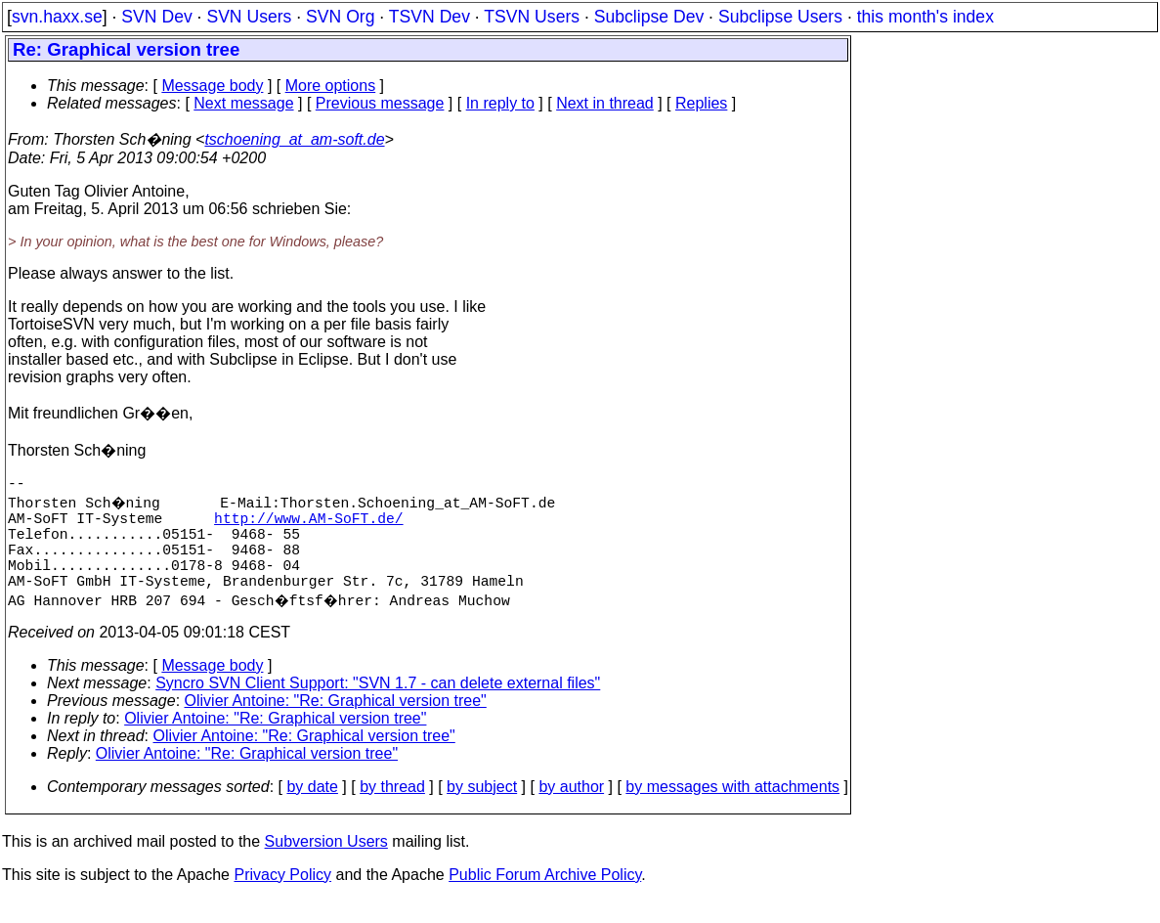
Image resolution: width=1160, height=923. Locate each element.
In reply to (500, 103)
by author (571, 810)
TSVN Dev (429, 16)
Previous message (380, 103)
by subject (482, 810)
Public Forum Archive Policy (545, 898)
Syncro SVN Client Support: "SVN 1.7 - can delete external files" (377, 706)
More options (330, 85)
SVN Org (340, 16)
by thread (392, 810)
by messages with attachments (732, 810)
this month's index (925, 16)
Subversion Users (326, 865)
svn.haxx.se (57, 16)
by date (311, 810)
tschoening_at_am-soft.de (294, 139)
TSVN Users (532, 16)
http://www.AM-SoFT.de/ (308, 525)
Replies (701, 103)
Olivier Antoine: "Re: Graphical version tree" (336, 724)
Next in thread (605, 103)
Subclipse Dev (649, 16)
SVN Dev (156, 16)
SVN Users (248, 16)
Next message (243, 103)
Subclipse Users (780, 16)
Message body (212, 85)
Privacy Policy (282, 898)
